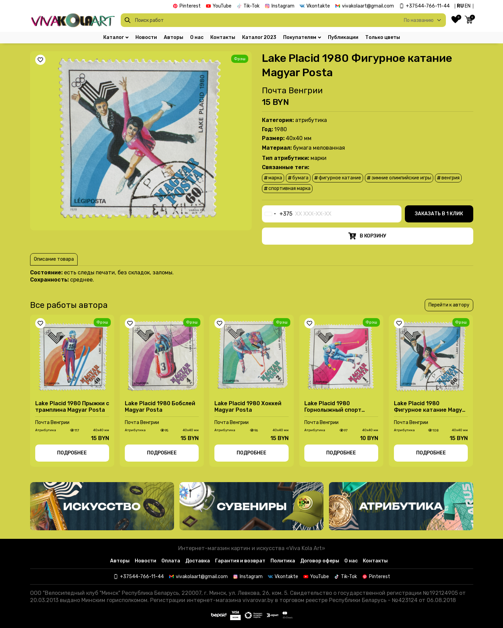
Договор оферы (319, 561)
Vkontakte (318, 6)
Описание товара (54, 259)
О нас (196, 37)
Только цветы (382, 37)
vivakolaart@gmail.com (368, 6)
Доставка (197, 561)
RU (460, 6)
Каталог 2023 (259, 37)
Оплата (170, 561)
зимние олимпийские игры (399, 178)
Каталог (116, 37)
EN (468, 6)
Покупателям (302, 37)
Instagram (283, 6)
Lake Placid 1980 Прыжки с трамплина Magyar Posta (72, 406)
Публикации (343, 37)
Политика (282, 561)
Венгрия (448, 178)
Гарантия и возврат (240, 561)
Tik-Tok (251, 6)
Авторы (173, 37)
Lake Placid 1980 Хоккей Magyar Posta (247, 406)
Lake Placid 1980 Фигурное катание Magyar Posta (431, 406)
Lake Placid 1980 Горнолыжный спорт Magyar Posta (332, 406)
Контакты (222, 37)
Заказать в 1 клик (439, 214)
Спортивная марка (287, 188)
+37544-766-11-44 (428, 6)
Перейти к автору (448, 305)
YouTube (222, 6)
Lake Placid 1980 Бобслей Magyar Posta (160, 406)
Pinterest (190, 6)
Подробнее (72, 453)
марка (273, 178)
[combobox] (277, 214)
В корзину (367, 236)
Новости (146, 37)
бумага (298, 178)
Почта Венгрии (292, 90)
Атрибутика (311, 120)
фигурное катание (337, 178)
